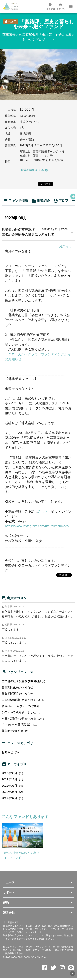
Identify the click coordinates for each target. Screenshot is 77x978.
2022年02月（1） (13, 798)
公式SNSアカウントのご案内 (20, 706)
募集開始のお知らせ (15, 730)
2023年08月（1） (13, 773)
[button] (38, 882)
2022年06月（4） (13, 785)
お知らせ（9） (11, 752)
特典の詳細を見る (34, 170)
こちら (43, 511)
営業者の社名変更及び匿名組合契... (24, 681)
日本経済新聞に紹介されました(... (23, 699)
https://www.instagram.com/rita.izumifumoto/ (37, 526)
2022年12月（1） (13, 779)
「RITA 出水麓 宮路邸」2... (19, 724)
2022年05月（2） (13, 791)
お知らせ (65, 246)
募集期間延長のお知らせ (17, 687)
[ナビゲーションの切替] (70, 6)
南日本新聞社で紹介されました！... (24, 718)
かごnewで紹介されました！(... (22, 712)
